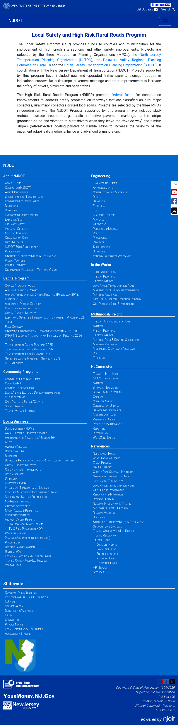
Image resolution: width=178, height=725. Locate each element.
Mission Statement (16, 233)
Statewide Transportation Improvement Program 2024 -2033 (42, 331)
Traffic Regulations (105, 535)
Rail (95, 353)
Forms (97, 210)
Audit (8, 442)
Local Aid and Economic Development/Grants (32, 392)
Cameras (98, 396)
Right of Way (13, 551)
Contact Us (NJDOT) (18, 187)
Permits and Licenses (105, 228)
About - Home (13, 183)
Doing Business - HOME (19, 428)
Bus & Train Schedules (107, 392)
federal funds (123, 95)
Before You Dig (14, 451)
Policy (97, 233)
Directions (11, 205)
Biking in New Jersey (106, 387)
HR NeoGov (100, 567)
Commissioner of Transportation (24, 197)
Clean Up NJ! (13, 383)
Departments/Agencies (19, 610)
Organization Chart (17, 237)
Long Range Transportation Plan (113, 285)
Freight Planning (104, 276)
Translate (161, 5)
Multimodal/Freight (106, 314)
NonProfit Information (19, 501)
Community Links (106, 544)
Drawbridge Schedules (107, 410)
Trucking (99, 358)
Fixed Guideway (14, 326)
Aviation (98, 326)
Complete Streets (104, 401)
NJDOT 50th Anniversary (21, 247)
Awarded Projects (16, 446)
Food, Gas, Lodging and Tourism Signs (28, 556)
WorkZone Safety (104, 437)
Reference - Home (104, 453)
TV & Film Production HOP (26, 528)
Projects (98, 242)
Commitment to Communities (22, 201)
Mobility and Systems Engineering (26, 497)
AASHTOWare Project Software (26, 433)
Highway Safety (15, 224)
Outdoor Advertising (17, 506)
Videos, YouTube (15, 260)
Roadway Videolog (104, 512)
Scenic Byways (14, 406)
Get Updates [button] (147, 9)
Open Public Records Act (108, 490)
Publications (12, 251)
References (100, 446)
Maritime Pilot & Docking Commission (116, 290)
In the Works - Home (105, 272)
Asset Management (16, 192)
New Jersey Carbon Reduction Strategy (117, 299)
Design (97, 197)
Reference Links (106, 563)
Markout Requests (104, 215)
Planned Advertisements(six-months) (27, 538)
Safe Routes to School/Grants (24, 401)
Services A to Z (14, 606)
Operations (99, 224)
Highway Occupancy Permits (26, 524)
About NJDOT (14, 176)
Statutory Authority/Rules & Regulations (30, 256)
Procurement (13, 542)
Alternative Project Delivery (23, 303)
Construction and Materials (110, 192)
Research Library (103, 499)
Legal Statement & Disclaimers (24, 629)
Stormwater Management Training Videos (30, 269)
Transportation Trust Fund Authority (28, 354)
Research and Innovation (20, 547)
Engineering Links (107, 553)
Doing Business (16, 421)
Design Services (14, 474)
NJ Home (10, 601)
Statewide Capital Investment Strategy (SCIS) (33, 358)
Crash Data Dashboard (106, 458)
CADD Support (102, 467)
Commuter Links (106, 549)
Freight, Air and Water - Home (111, 321)
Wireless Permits (15, 533)
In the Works (101, 265)
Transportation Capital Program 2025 (29, 344)
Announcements (103, 187)
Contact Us (12, 620)
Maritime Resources (105, 294)
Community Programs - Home (22, 379)
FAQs (8, 615)
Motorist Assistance (105, 414)
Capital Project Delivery (20, 313)
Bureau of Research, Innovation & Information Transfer (39, 460)
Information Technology (108, 481)
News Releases (14, 242)
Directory (11, 210)
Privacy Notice (14, 624)
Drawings (99, 201)
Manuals (98, 219)
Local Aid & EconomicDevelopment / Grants (31, 492)
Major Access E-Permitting (22, 510)
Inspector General (16, 228)
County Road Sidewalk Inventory (113, 471)
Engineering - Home (105, 183)
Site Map (98, 572)
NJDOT (16, 20)
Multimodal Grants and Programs (114, 348)
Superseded (100, 251)
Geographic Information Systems (113, 476)
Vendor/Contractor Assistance (112, 256)
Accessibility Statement (19, 633)
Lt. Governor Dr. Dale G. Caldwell (26, 597)
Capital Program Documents (22, 308)
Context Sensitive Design (20, 388)
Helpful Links (101, 540)
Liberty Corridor (103, 281)
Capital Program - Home (20, 285)
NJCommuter (102, 367)
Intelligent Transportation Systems (27, 487)
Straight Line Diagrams (107, 526)
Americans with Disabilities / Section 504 (30, 437)
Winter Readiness (15, 265)
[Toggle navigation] (165, 21)
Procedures (100, 237)
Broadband (11, 456)
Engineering (100, 176)
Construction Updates (106, 405)
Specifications (101, 247)
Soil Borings (101, 517)
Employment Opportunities (21, 215)
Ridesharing (100, 433)
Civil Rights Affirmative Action (24, 469)
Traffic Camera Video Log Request (26, 560)
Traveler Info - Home (106, 373)
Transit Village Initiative (20, 411)
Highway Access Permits (20, 519)
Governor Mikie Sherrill (21, 592)
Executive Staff (14, 219)
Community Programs (21, 372)
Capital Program (16, 278)
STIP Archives (14, 363)
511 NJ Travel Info (105, 378)
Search (168, 9)
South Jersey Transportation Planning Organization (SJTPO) (110, 65)
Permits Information (17, 515)
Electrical (99, 205)
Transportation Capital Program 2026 (29, 349)
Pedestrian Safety (104, 419)
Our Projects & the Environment (113, 303)
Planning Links (106, 558)
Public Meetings (15, 397)
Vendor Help (13, 565)
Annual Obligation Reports (21, 290)
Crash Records (102, 462)
